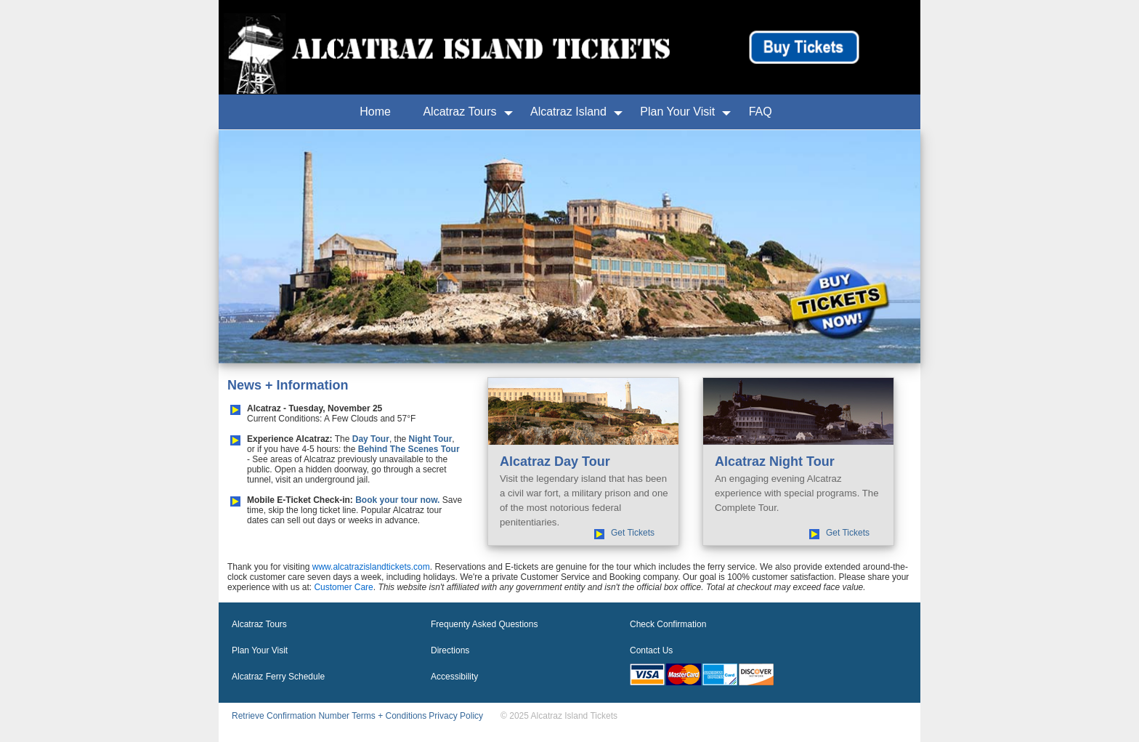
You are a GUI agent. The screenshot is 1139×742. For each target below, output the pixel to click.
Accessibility (454, 677)
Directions (450, 650)
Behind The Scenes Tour (409, 449)
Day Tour (370, 439)
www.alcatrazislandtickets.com (371, 567)
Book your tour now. (397, 500)
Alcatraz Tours (459, 111)
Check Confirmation (668, 624)
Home (375, 111)
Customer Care (343, 587)
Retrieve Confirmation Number (290, 716)
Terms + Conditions (389, 716)
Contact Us (651, 650)
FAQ (760, 111)
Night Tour (431, 439)
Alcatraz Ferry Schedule (278, 677)
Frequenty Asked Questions (484, 624)
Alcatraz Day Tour (555, 461)
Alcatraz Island (568, 111)
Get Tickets (632, 533)
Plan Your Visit (677, 111)
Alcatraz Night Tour (775, 461)
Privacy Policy (456, 716)
